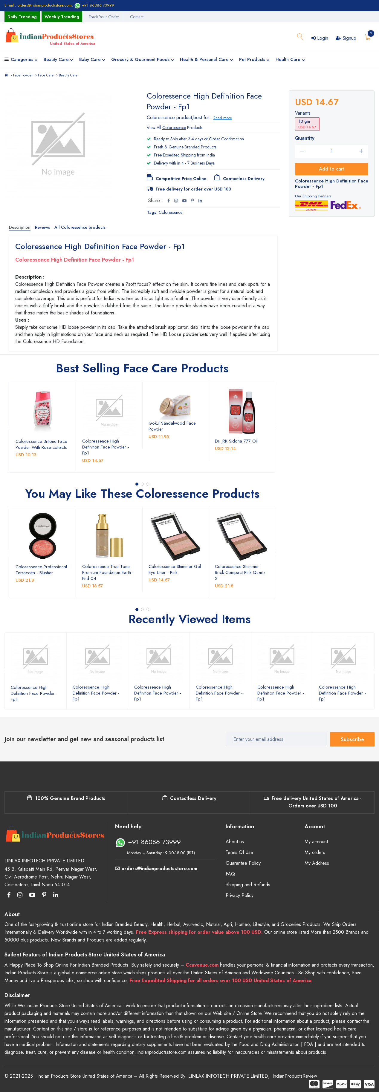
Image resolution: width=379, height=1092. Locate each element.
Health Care (290, 60)
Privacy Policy (239, 895)
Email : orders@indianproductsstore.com (38, 5)
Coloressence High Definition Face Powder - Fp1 (105, 447)
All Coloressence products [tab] (80, 227)
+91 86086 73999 (94, 5)
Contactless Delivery (189, 798)
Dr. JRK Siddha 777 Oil (236, 441)
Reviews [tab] (42, 227)
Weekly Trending (62, 17)
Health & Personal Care (206, 60)
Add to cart (332, 168)
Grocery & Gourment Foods (142, 60)
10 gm (307, 124)
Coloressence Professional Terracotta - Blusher (41, 569)
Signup (346, 38)
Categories (24, 60)
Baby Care (92, 60)
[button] (136, 484)
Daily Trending (22, 17)
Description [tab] (19, 227)
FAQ (230, 873)
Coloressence (170, 212)
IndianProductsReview (295, 1075)
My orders (315, 852)
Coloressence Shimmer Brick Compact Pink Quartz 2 (240, 572)
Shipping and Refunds (248, 884)
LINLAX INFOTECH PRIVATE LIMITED (228, 1075)
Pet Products (254, 60)
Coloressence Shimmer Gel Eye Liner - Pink (175, 569)
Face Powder (23, 75)
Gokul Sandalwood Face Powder (172, 426)
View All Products (174, 127)
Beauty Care (58, 60)
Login (319, 38)
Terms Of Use (239, 852)
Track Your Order (103, 17)
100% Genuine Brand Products (66, 798)
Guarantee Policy (243, 863)
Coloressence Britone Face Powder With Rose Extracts (41, 444)
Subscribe (352, 739)
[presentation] (8, 427)
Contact (136, 17)
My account (316, 841)
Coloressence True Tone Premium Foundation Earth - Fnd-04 (108, 572)
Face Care (46, 75)
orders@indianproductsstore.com (156, 868)
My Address (317, 863)
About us (235, 841)
